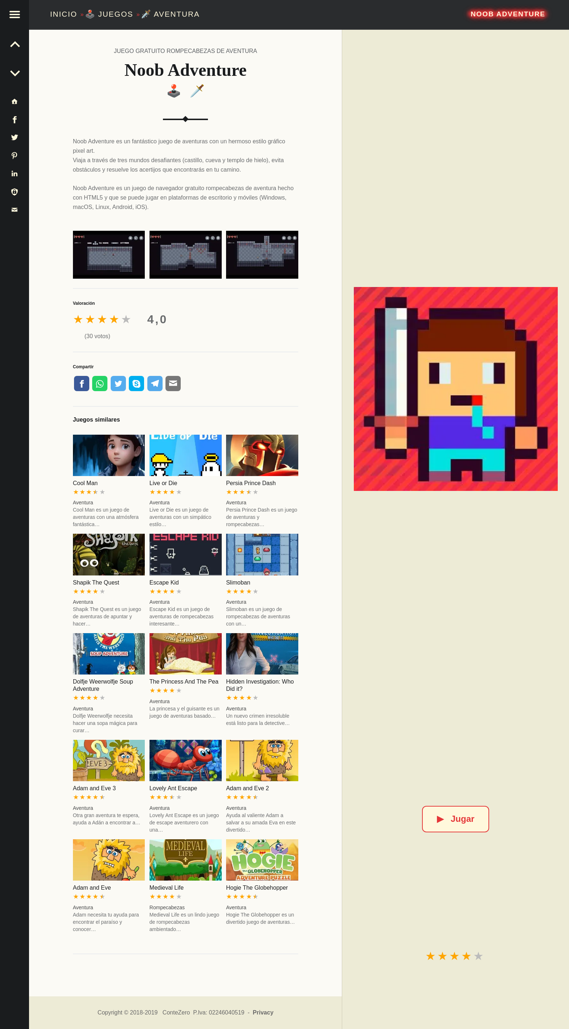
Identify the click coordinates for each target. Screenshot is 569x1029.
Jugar (455, 819)
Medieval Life (167, 888)
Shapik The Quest (96, 582)
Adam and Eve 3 (94, 788)
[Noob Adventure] (456, 389)
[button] (14, 14)
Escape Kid (164, 582)
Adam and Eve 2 (247, 788)
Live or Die (163, 483)
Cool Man (85, 483)
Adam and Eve (92, 888)
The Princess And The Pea (184, 682)
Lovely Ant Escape (173, 788)
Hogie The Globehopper (257, 888)
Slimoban (238, 582)
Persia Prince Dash (251, 483)
